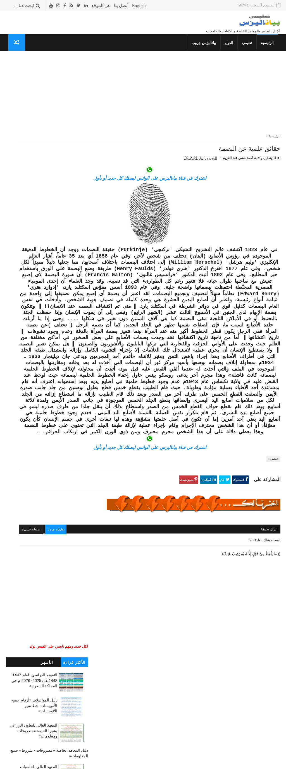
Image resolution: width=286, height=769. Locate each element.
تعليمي (249, 49)
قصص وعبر (79, 392)
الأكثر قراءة (74, 82)
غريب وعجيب (78, 397)
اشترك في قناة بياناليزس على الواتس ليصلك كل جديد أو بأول (188, 191)
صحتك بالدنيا (78, 376)
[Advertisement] (188, 103)
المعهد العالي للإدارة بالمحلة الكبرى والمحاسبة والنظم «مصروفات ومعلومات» (35, 270)
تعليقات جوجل (137, 623)
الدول (231, 49)
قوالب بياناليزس (211, 762)
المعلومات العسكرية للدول (68, 382)
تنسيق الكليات (77, 345)
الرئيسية (269, 49)
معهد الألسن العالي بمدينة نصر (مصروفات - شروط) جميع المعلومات (33, 219)
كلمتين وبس (79, 387)
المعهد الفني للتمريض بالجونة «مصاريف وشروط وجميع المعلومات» (34, 320)
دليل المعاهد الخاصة (73, 350)
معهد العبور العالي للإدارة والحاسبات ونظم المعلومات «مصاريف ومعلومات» (35, 295)
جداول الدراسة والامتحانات (68, 361)
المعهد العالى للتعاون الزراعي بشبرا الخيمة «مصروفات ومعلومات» (34, 150)
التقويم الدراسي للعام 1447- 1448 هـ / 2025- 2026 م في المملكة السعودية (34, 100)
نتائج (84, 355)
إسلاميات (81, 366)
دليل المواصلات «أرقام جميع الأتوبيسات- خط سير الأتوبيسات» (34, 125)
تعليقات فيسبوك (110, 623)
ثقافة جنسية (79, 371)
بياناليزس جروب (206, 49)
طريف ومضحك (77, 403)
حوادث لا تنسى (76, 429)
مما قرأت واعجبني (74, 424)
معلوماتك (81, 413)
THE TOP (80, 408)
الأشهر (47, 82)
